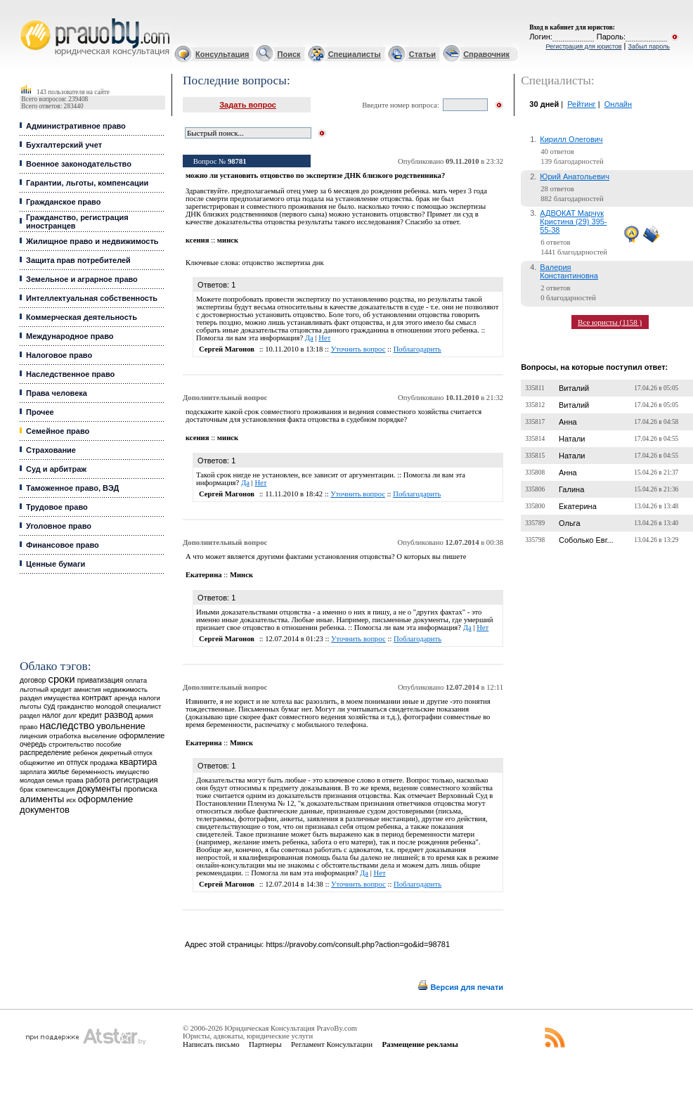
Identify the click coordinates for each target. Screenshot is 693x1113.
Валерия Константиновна (569, 271)
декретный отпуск (126, 753)
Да (309, 338)
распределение (45, 753)
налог (51, 715)
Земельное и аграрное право (82, 279)
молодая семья (41, 780)
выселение (100, 736)
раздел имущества (49, 698)
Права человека (56, 393)
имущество (132, 772)
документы (99, 789)
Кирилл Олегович (571, 139)
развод (119, 715)
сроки (61, 679)
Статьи (422, 54)
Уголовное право (58, 526)
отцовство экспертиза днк (282, 262)
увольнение (120, 726)
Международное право (70, 336)
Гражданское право (63, 202)
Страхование (51, 450)
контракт (97, 697)
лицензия (33, 736)
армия (144, 715)
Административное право (76, 126)
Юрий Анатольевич (574, 176)
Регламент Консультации (332, 1044)
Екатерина (578, 506)
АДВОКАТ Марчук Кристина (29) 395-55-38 (573, 221)
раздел (30, 715)
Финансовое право (62, 545)
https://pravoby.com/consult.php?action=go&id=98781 (358, 944)
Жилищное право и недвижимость (92, 241)
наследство (66, 725)
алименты (42, 799)
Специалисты (354, 54)
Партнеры (265, 1044)
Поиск (289, 54)
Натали (572, 439)
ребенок (85, 753)
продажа (103, 762)
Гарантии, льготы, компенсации (87, 183)
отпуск (77, 762)
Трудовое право (57, 507)
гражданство (75, 706)
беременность (92, 772)
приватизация (100, 680)
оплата (136, 680)
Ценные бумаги (55, 564)
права (74, 780)
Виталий (574, 388)
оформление (141, 735)
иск (70, 800)
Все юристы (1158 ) (610, 322)
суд (49, 706)
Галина (571, 489)
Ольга (569, 523)
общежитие (37, 762)
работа (98, 780)
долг (70, 715)
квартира (138, 762)
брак (26, 789)
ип (61, 762)
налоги (149, 698)
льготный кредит (46, 689)
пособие (109, 744)
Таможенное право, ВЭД (72, 488)
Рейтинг (581, 104)
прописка (140, 789)
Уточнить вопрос (358, 349)
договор (33, 680)
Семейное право (57, 431)
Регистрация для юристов (583, 46)
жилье (59, 772)
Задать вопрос (247, 105)
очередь (33, 744)
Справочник (486, 54)
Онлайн (618, 104)
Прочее (40, 412)
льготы (30, 706)
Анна (568, 422)
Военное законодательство (78, 164)
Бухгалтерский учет (64, 145)
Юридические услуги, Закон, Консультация (27, 18)
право (28, 727)
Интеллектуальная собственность (91, 298)
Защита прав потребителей (78, 260)
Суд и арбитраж (56, 469)
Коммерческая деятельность (81, 317)
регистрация (134, 780)
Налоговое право (59, 355)
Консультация (222, 54)
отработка (65, 736)
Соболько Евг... (586, 540)
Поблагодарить (417, 349)
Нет (324, 338)
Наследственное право (70, 374)
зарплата (33, 772)
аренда (126, 698)
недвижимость (125, 689)
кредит (90, 715)
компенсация (55, 789)
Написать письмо (211, 1044)
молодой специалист (128, 706)
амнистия (87, 689)
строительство (70, 744)
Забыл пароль (649, 46)
